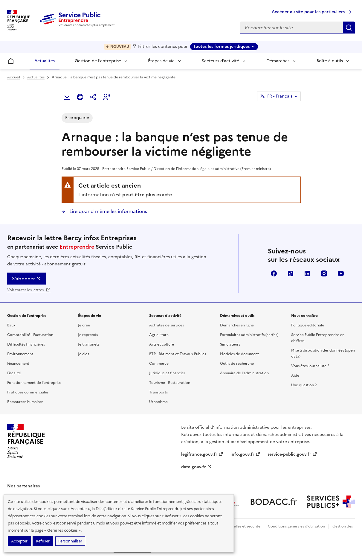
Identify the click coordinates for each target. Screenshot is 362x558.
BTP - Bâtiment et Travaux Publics (177, 354)
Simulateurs (230, 344)
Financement (18, 363)
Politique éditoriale (307, 325)
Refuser (43, 541)
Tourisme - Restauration (169, 382)
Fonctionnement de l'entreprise (34, 382)
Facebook (274, 273)
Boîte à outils (330, 61)
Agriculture (159, 334)
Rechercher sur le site (349, 28)
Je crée (84, 325)
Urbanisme (158, 402)
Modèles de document (239, 354)
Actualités (44, 61)
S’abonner (26, 278)
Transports (158, 392)
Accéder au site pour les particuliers (308, 12)
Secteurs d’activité (220, 61)
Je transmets (88, 344)
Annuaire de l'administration (244, 373)
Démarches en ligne (237, 325)
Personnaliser (70, 541)
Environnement (20, 354)
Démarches (277, 61)
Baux (11, 325)
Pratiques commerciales (27, 392)
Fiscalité (14, 373)
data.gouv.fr (196, 467)
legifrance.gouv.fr (202, 454)
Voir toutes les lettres (29, 290)
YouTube (341, 273)
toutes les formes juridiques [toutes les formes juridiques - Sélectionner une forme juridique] (222, 46)
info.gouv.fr (245, 454)
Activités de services (166, 325)
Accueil (13, 77)
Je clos (83, 354)
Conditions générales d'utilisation (296, 526)
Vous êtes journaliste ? (310, 366)
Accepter (19, 541)
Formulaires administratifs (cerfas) (249, 334)
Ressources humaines (25, 402)
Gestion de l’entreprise (98, 61)
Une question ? (304, 385)
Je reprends (88, 334)
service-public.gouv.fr (292, 454)
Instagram (324, 273)
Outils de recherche (237, 363)
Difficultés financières (26, 344)
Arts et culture (161, 344)
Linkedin (307, 273)
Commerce (159, 363)
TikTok (291, 273)
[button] (106, 97)
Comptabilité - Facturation (30, 334)
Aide (295, 375)
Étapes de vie (161, 61)
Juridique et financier (167, 373)
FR (279, 96)
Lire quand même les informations (107, 211)
